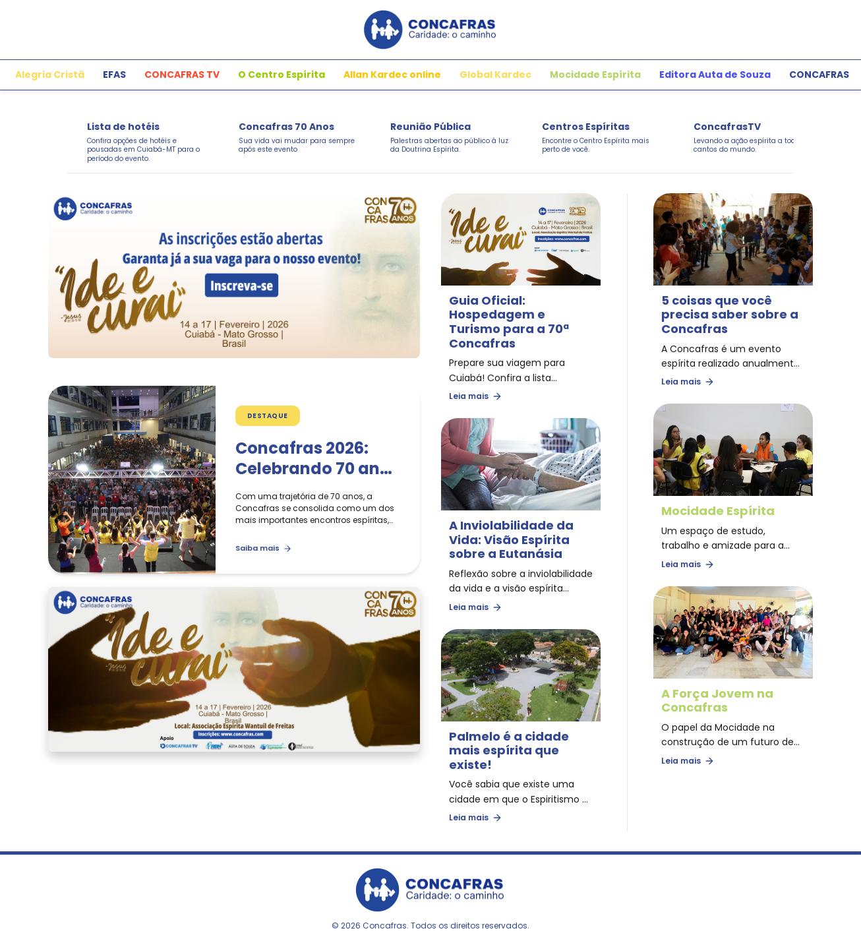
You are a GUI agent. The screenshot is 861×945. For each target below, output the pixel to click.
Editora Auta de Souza (715, 74)
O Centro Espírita (281, 74)
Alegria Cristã (49, 74)
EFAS (114, 74)
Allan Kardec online (392, 74)
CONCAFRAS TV (182, 74)
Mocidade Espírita (595, 74)
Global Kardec (495, 74)
